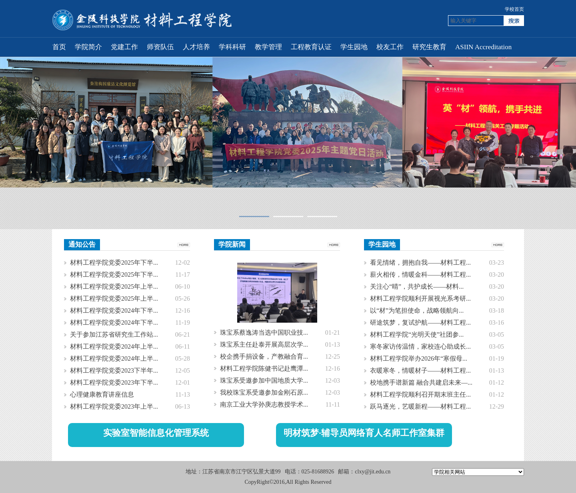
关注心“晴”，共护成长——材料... (417, 286)
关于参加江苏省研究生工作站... (114, 334)
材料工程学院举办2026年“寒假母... (418, 358)
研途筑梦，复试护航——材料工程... (420, 322)
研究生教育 (429, 47)
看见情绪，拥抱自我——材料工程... (420, 262)
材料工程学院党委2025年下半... (114, 262)
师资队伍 (160, 47)
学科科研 (232, 47)
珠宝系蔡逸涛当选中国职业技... (264, 332)
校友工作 (390, 47)
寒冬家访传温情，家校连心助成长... (420, 346)
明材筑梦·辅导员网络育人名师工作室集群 (364, 433)
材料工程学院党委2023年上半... (114, 406)
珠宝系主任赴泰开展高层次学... (264, 344)
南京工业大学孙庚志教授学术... (264, 404)
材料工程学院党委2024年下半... (114, 310)
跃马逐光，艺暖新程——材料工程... (420, 406)
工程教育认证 (311, 47)
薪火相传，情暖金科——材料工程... (420, 274)
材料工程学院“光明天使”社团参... (417, 334)
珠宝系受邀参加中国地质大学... (264, 380)
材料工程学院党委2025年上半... (114, 286)
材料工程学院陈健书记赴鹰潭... (264, 368)
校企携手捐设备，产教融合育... (264, 356)
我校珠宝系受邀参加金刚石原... (264, 392)
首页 (59, 47)
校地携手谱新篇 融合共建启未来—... (421, 382)
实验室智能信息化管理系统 (156, 433)
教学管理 (268, 47)
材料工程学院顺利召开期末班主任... (420, 394)
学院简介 (88, 47)
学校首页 (514, 9)
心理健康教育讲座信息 (102, 394)
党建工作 (124, 47)
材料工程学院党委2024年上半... (114, 346)
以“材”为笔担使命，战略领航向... (417, 310)
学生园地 (354, 47)
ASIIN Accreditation (483, 47)
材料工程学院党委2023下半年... (114, 370)
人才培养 (196, 47)
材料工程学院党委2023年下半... (114, 382)
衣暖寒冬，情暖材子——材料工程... (420, 370)
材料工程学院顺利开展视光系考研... (420, 298)
